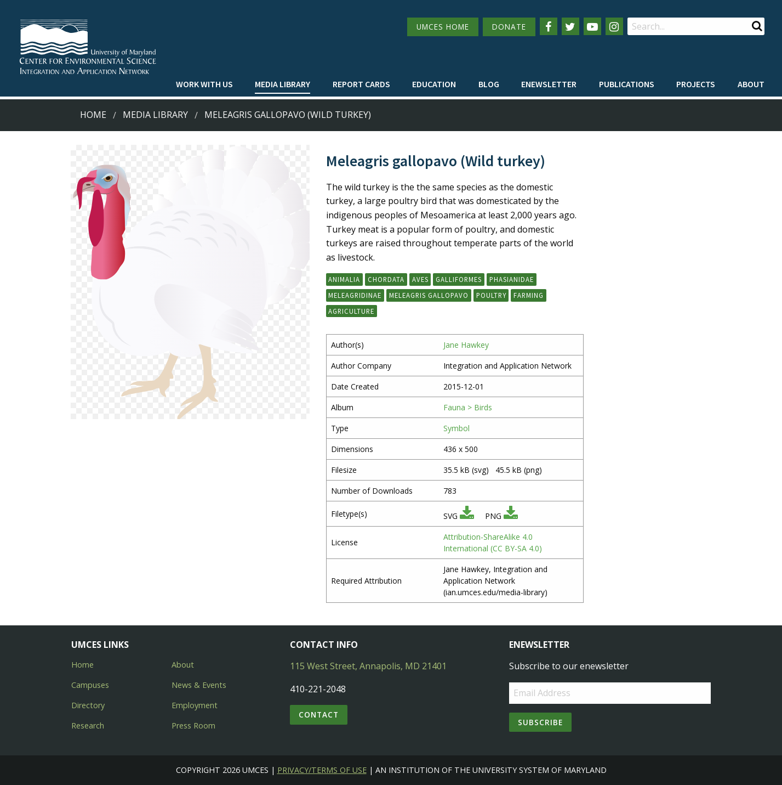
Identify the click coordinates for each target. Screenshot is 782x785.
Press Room (193, 725)
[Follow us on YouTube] (592, 26)
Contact (319, 714)
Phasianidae (511, 279)
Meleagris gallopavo (429, 295)
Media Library (282, 83)
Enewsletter (548, 83)
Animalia (344, 279)
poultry (491, 295)
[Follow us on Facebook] (548, 26)
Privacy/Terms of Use (322, 770)
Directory (88, 705)
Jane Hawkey (466, 345)
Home (93, 115)
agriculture (351, 311)
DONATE (509, 26)
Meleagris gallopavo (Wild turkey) (287, 115)
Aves (420, 279)
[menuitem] (204, 84)
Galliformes (459, 279)
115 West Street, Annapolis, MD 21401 (368, 666)
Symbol (456, 428)
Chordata (386, 279)
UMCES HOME (442, 26)
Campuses (90, 685)
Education (434, 83)
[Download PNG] (511, 516)
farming (528, 295)
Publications (626, 83)
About (751, 83)
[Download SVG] (467, 516)
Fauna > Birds (467, 407)
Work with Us (204, 83)
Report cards (361, 83)
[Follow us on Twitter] (570, 26)
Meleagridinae (354, 295)
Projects (695, 83)
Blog (488, 83)
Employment (195, 705)
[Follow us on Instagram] (614, 26)
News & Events (199, 685)
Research (87, 725)
